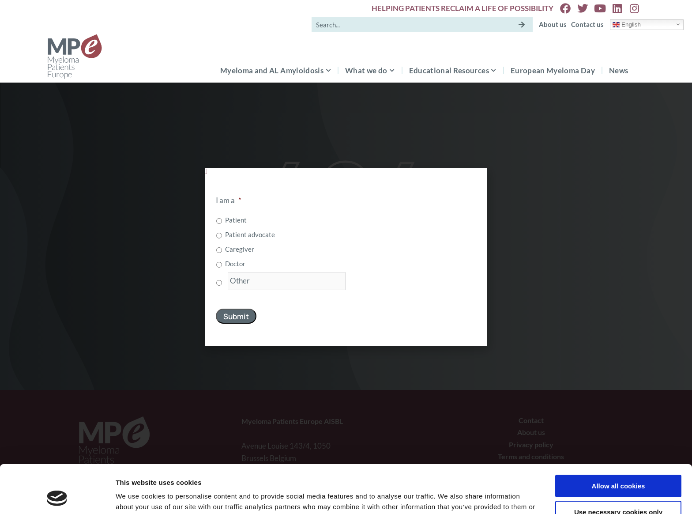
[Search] (521, 24)
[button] (346, 171)
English (626, 24)
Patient (236, 220)
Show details (136, 496)
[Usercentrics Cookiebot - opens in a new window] (57, 496)
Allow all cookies (618, 441)
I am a (228, 200)
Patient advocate (250, 234)
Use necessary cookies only (618, 466)
